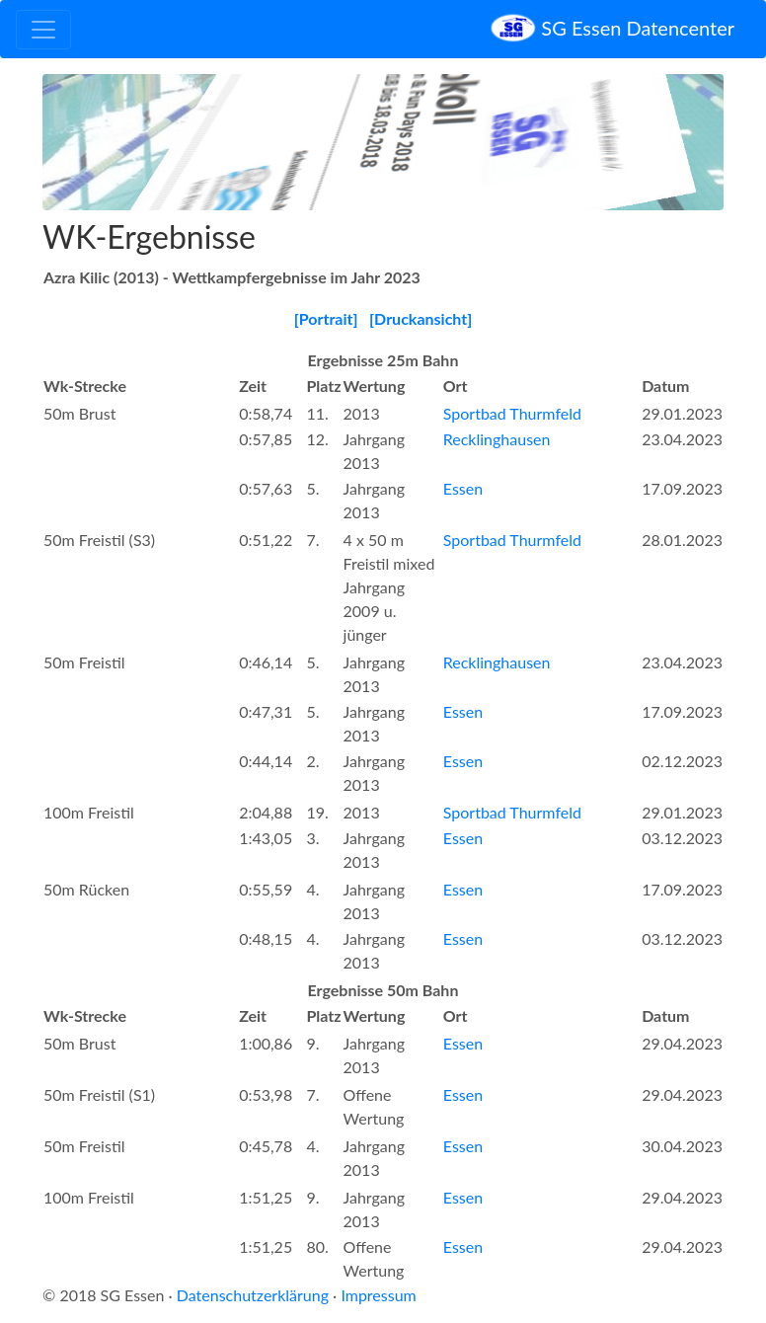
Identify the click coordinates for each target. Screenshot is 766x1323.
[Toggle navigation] (43, 29)
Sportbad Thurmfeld (512, 413)
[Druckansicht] (420, 318)
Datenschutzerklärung (253, 1294)
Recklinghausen (497, 438)
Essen (463, 488)
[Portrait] (326, 318)
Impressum (378, 1294)
